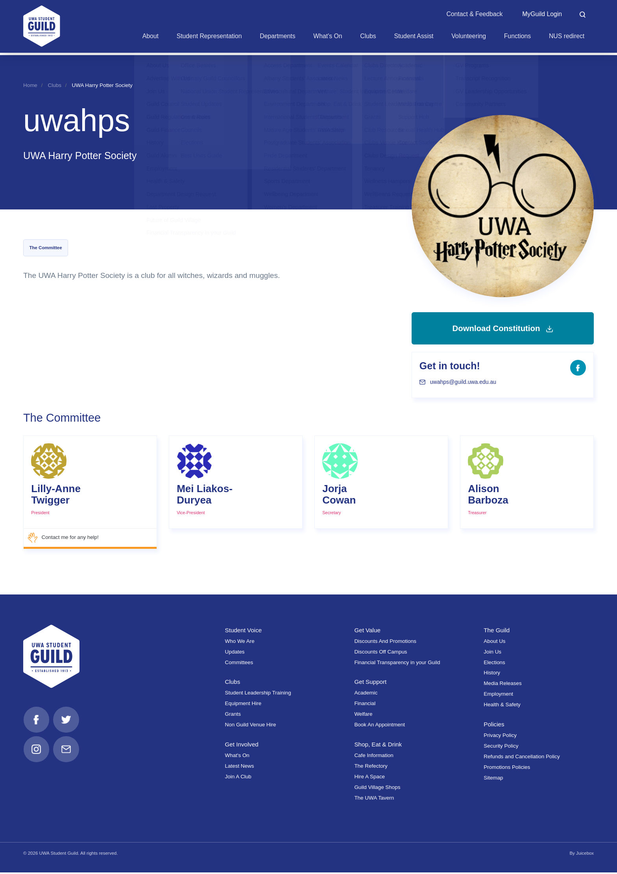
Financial (364, 705)
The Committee (45, 247)
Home (30, 85)
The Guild (497, 631)
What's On (237, 757)
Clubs (54, 85)
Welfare (363, 715)
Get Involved (242, 746)
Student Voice (243, 631)
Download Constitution (502, 328)
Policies (494, 725)
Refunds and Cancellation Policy (522, 758)
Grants (233, 715)
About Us (494, 643)
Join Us (492, 653)
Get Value (367, 631)
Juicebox (585, 854)
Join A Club (238, 778)
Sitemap (493, 779)
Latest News (239, 767)
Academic (365, 694)
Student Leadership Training (258, 694)
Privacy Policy (500, 737)
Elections (494, 664)
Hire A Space (369, 778)
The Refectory (370, 767)
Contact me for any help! (63, 539)
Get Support (370, 683)
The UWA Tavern (374, 799)
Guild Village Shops (377, 789)
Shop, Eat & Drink (378, 746)
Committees (239, 664)
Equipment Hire (243, 705)
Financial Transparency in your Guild (397, 664)
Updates (235, 653)
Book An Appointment (379, 726)
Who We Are (240, 643)
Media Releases (502, 685)
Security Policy (501, 747)
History (492, 674)
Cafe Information (373, 757)
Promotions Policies (507, 769)
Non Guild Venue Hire (250, 726)
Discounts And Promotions (385, 643)
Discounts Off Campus (380, 653)
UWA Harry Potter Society (102, 85)
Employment (498, 695)
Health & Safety (502, 706)
